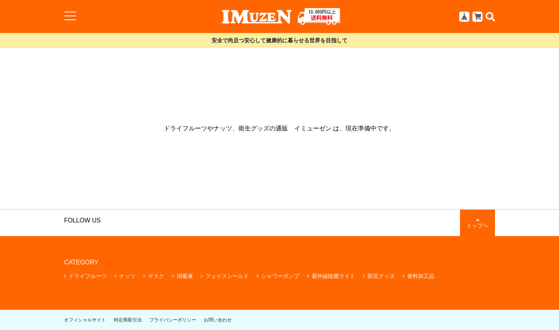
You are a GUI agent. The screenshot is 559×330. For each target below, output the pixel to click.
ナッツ (127, 276)
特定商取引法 (128, 320)
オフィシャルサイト (85, 320)
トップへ (477, 223)
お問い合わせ (218, 320)
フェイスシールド (227, 276)
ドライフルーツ (88, 276)
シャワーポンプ (280, 276)
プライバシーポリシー (172, 320)
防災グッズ (381, 276)
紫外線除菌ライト (333, 276)
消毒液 (185, 276)
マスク (156, 276)
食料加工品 (420, 276)
